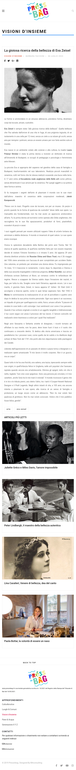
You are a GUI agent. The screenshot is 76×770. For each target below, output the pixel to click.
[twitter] (61, 765)
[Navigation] (9, 10)
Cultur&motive (8, 704)
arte (8, 409)
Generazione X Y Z (10, 725)
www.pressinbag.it (8, 688)
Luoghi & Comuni (9, 709)
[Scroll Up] (29, 663)
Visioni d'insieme (13, 56)
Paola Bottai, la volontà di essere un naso (27, 641)
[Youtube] (67, 765)
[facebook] (56, 765)
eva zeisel (21, 409)
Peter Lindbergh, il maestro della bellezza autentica (32, 525)
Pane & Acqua (8, 720)
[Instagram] (72, 765)
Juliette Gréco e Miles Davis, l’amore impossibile (31, 467)
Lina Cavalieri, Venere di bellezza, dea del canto (30, 583)
